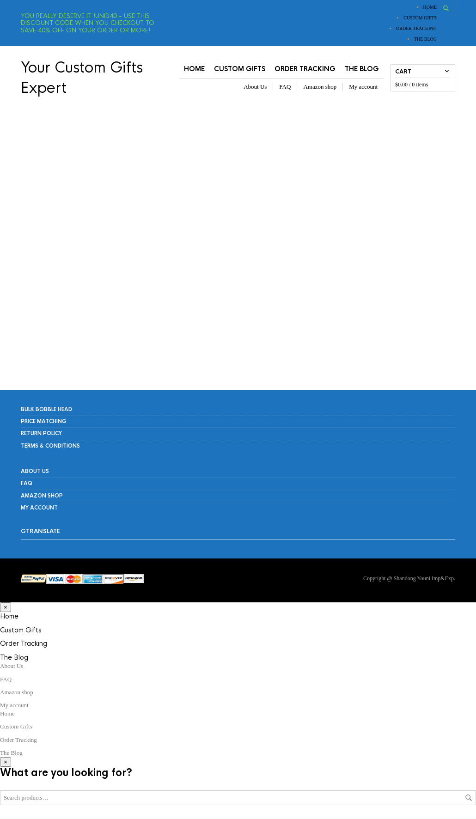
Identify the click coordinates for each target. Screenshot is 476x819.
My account (363, 86)
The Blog (425, 39)
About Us (255, 86)
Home (430, 7)
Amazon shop (319, 86)
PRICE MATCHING (44, 421)
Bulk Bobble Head (46, 409)
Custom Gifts (420, 17)
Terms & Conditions (50, 446)
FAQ (285, 86)
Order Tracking (416, 28)
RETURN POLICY (41, 433)
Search (468, 797)
